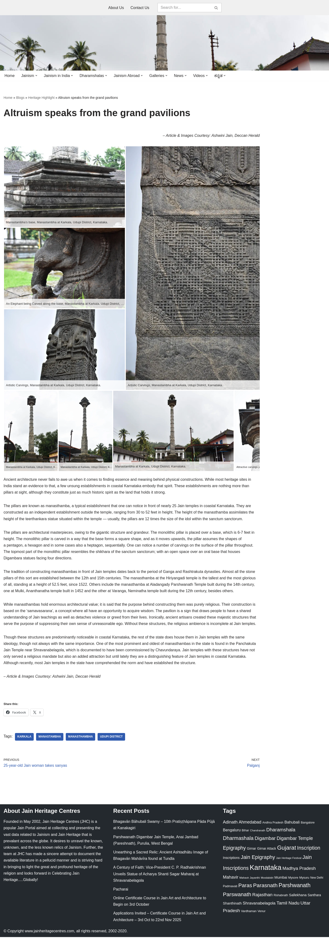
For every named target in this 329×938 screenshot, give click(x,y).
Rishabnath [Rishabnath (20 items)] (281, 896)
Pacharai (120, 890)
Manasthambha (80, 737)
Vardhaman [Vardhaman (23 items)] (248, 912)
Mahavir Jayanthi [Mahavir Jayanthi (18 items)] (249, 878)
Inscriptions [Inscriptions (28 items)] (231, 859)
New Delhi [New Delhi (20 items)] (316, 878)
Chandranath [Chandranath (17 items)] (257, 831)
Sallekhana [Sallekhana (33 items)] (298, 896)
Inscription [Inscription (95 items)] (308, 849)
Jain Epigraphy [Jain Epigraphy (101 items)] (258, 858)
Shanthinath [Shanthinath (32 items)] (232, 904)
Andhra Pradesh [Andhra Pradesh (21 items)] (272, 823)
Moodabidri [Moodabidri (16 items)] (267, 878)
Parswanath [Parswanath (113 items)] (237, 895)
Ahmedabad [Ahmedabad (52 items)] (250, 823)
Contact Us (140, 8)
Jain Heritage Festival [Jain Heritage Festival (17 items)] (288, 858)
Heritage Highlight (41, 98)
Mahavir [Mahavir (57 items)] (230, 878)
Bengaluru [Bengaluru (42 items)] (232, 831)
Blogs (20, 98)
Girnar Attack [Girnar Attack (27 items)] (266, 849)
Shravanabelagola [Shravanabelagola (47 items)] (259, 904)
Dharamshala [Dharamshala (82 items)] (280, 830)
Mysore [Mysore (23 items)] (293, 878)
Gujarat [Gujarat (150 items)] (286, 848)
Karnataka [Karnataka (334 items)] (266, 868)
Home (10, 76)
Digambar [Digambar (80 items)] (265, 839)
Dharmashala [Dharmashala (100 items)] (238, 839)
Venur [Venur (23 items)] (261, 912)
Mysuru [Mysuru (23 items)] (304, 878)
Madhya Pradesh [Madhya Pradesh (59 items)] (299, 869)
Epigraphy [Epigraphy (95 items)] (234, 849)
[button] (36, 75)
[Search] (184, 7)
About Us (116, 8)
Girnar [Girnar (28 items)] (251, 849)
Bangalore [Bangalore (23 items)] (308, 823)
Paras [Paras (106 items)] (245, 886)
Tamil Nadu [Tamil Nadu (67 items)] (288, 903)
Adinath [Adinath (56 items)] (230, 822)
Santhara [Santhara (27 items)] (314, 896)
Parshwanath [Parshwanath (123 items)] (294, 886)
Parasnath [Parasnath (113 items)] (265, 886)
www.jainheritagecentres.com (49, 932)
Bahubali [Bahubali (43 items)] (292, 823)
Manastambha (50, 737)
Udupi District (111, 737)
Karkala (24, 737)
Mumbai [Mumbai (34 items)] (280, 878)
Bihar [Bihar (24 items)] (245, 831)
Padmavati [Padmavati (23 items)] (230, 887)
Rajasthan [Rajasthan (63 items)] (262, 895)
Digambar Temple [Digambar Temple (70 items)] (295, 839)
